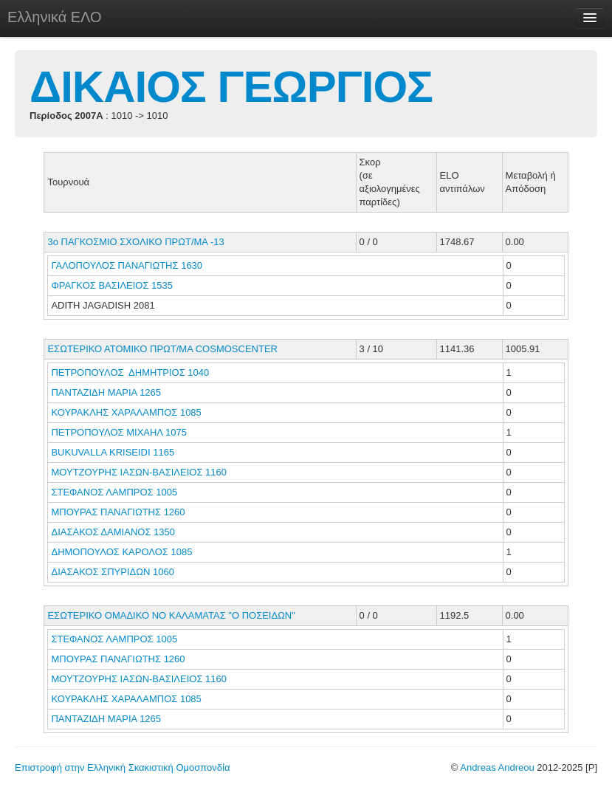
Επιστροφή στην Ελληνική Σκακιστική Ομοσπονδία (122, 767)
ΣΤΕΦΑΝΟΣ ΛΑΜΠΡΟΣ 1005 (114, 492)
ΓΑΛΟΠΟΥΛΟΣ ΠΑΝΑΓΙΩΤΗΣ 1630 (126, 265)
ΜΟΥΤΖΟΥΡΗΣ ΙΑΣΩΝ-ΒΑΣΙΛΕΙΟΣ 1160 (139, 472)
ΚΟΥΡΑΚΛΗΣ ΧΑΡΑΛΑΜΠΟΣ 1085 (126, 412)
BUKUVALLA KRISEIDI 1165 (112, 452)
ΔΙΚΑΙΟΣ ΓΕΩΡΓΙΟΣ (231, 86)
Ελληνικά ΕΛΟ (54, 17)
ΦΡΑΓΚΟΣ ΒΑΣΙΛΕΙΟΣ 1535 (112, 285)
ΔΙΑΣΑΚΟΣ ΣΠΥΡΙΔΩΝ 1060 (112, 571)
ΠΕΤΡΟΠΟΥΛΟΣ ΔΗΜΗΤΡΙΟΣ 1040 (130, 372)
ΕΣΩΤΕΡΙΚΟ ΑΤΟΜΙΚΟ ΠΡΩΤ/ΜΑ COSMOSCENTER (162, 348)
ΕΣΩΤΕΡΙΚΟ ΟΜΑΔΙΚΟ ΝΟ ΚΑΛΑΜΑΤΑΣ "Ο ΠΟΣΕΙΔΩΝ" (171, 615)
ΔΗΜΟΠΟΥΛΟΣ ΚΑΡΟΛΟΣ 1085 (121, 551)
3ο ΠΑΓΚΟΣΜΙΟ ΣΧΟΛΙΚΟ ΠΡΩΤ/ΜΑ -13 (135, 241)
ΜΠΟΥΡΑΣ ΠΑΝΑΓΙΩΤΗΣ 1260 (118, 512)
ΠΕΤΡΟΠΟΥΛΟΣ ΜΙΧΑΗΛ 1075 (118, 432)
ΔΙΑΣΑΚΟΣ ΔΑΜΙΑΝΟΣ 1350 (113, 531)
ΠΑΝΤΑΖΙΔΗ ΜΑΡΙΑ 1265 (106, 392)
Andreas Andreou (497, 767)
